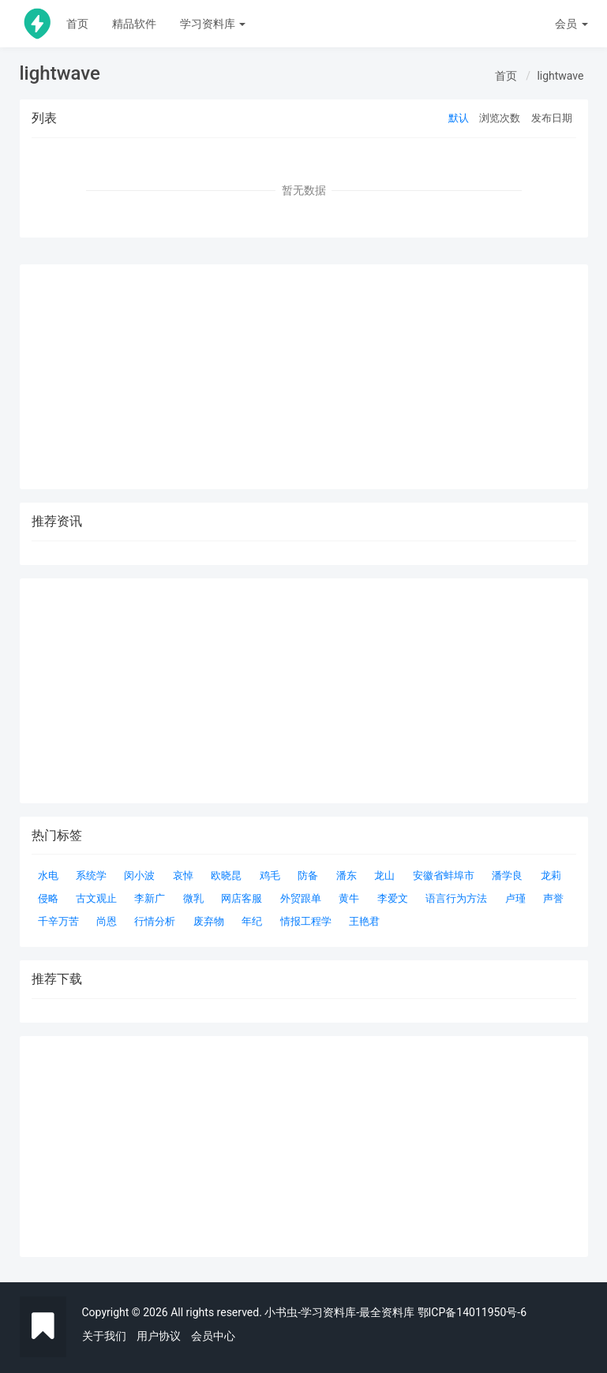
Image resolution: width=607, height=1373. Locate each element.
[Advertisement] (304, 1146)
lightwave (560, 75)
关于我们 (104, 1336)
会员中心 (213, 1336)
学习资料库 (212, 23)
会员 (571, 23)
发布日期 (551, 118)
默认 (458, 118)
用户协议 (159, 1336)
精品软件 (134, 23)
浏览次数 (499, 118)
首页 (77, 23)
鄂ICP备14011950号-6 (472, 1312)
